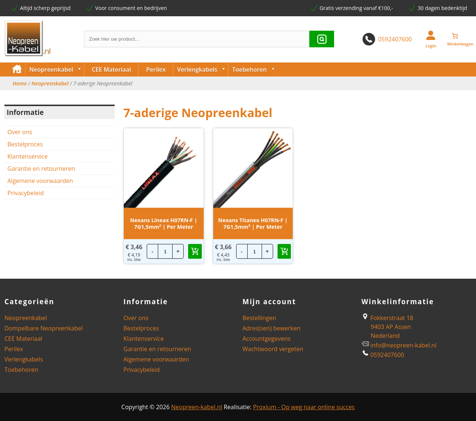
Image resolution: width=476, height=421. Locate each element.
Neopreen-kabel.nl (196, 407)
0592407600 (395, 39)
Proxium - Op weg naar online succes (304, 407)
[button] (194, 251)
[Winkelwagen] (460, 35)
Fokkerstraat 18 (387, 318)
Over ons (19, 132)
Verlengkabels (202, 69)
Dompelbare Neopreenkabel (43, 328)
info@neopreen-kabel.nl (403, 345)
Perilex (156, 69)
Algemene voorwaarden (40, 181)
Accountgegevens (266, 339)
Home (20, 83)
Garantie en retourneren (41, 168)
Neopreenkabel (56, 69)
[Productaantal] (165, 251)
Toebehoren (255, 69)
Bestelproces (25, 144)
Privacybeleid (25, 193)
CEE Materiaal (111, 69)
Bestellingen (259, 318)
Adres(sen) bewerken (271, 328)
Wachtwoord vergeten (272, 349)
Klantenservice (27, 156)
